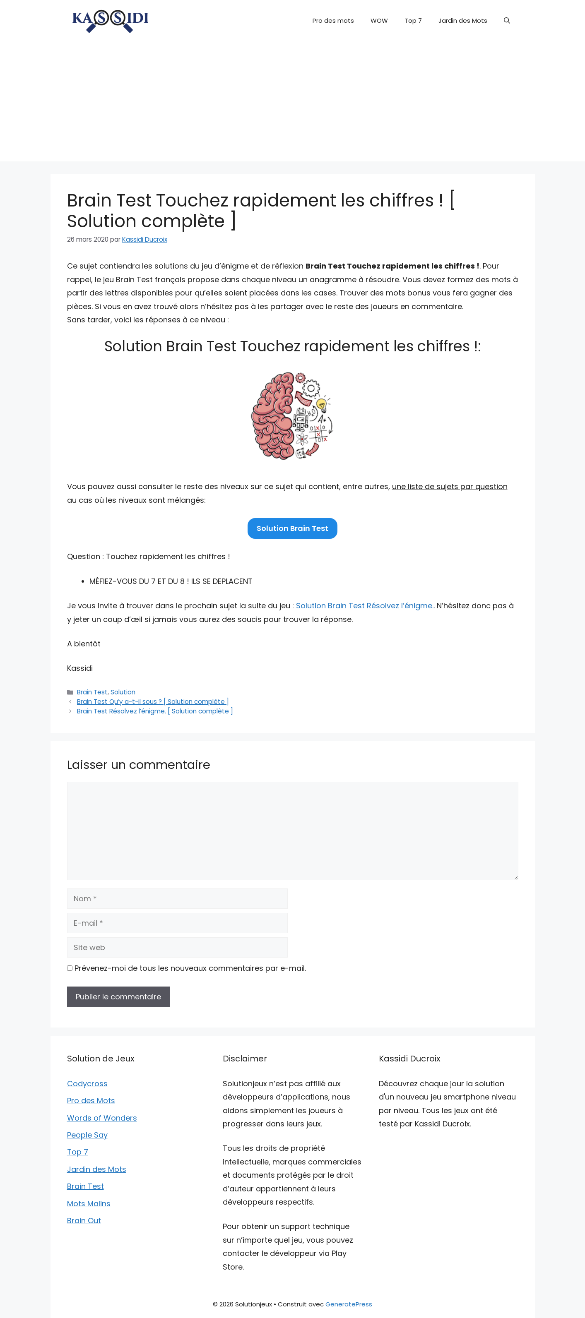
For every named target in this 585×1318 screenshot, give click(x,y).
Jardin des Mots (462, 20)
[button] (507, 20)
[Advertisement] (292, 103)
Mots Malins (89, 1203)
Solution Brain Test (292, 528)
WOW (379, 20)
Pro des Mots (91, 1100)
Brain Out (84, 1220)
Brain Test (92, 692)
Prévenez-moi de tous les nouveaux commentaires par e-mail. (190, 968)
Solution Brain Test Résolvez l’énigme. (364, 605)
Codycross (87, 1083)
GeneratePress (348, 1304)
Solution (123, 692)
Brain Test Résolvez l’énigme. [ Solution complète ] (155, 711)
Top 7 (413, 20)
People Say (87, 1135)
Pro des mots (333, 20)
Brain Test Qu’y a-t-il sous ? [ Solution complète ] (153, 701)
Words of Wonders (102, 1118)
